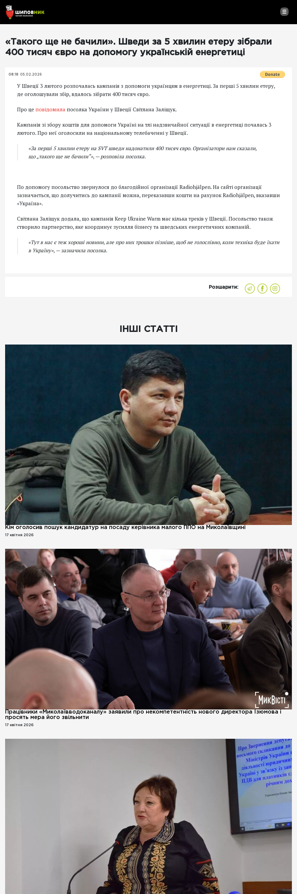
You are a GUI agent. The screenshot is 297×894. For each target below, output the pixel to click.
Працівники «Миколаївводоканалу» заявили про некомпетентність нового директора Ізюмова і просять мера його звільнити (143, 714)
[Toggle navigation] (284, 11)
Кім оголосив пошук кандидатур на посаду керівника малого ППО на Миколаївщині (125, 527)
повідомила (50, 109)
